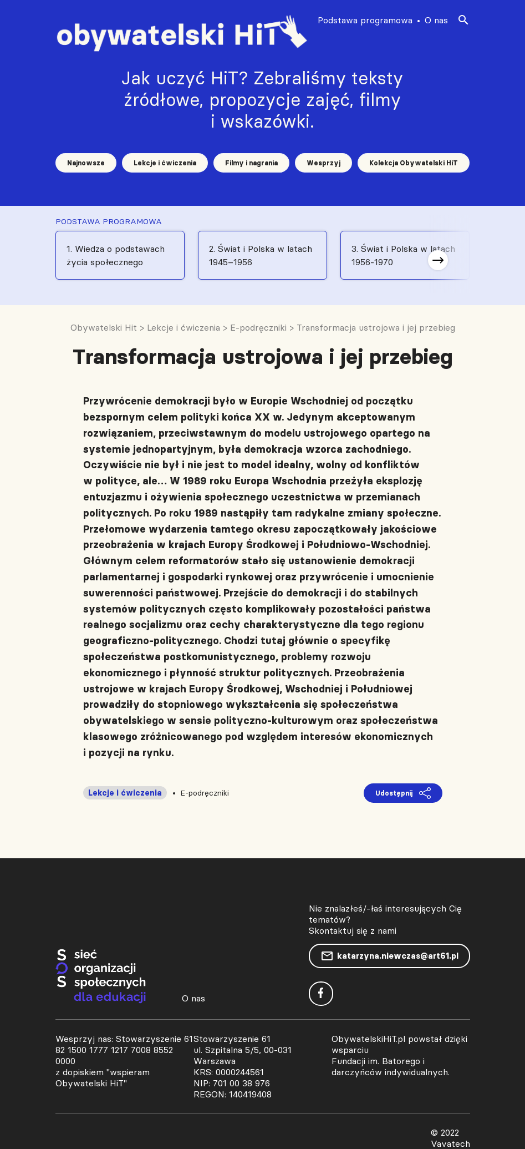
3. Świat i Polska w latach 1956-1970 (403, 255)
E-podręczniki (204, 793)
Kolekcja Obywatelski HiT (413, 163)
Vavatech (450, 1143)
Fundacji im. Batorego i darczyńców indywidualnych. (391, 1066)
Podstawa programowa (365, 20)
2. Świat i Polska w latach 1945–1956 (260, 255)
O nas (436, 20)
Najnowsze (86, 163)
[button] (438, 260)
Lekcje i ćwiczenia (165, 163)
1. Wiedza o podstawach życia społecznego (116, 255)
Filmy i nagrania (251, 163)
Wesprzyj (323, 163)
